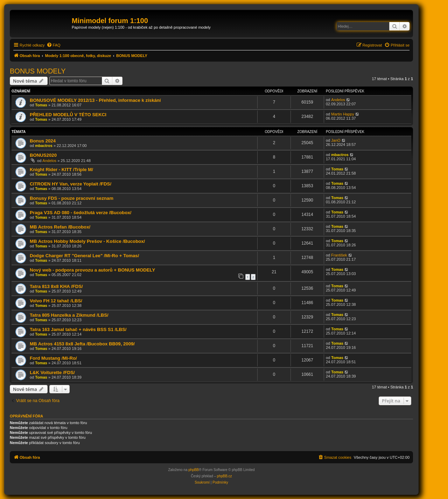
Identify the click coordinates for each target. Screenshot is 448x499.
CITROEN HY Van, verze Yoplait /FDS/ (70, 184)
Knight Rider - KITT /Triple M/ (61, 169)
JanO (335, 140)
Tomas (41, 105)
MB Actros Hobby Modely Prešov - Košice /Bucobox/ (87, 241)
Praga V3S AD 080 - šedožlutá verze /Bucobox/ (80, 212)
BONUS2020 (43, 155)
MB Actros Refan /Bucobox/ (60, 227)
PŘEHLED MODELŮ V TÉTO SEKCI (68, 114)
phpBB (193, 470)
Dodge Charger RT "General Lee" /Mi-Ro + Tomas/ (84, 255)
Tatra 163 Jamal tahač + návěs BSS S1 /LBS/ (78, 329)
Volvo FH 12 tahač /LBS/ (56, 300)
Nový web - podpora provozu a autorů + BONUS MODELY (92, 270)
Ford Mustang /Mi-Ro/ (53, 358)
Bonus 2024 (43, 140)
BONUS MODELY (38, 71)
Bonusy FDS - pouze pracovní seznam (71, 198)
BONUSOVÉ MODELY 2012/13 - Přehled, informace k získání (95, 100)
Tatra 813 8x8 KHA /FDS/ (56, 286)
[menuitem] (54, 45)
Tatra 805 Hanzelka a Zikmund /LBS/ (69, 315)
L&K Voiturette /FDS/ (52, 372)
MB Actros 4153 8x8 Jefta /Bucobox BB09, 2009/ (82, 343)
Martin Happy (342, 114)
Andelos (338, 100)
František (339, 255)
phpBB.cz (224, 476)
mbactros (43, 145)
